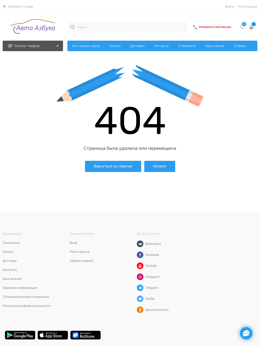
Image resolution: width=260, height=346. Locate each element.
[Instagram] (140, 277)
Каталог (159, 166)
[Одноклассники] (140, 309)
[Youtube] (140, 266)
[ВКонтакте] (140, 244)
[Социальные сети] (246, 333)
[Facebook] (140, 255)
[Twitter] (140, 298)
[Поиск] (72, 27)
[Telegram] (140, 287)
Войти (230, 6)
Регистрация (247, 6)
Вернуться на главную (113, 166)
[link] (18, 6)
